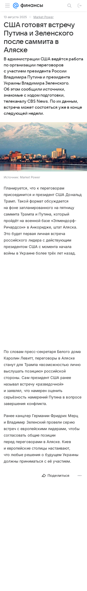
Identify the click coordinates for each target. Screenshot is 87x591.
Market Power (43, 17)
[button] (43, 147)
